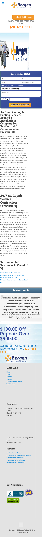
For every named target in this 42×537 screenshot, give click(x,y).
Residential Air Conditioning (15, 458)
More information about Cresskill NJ (12, 275)
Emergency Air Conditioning (15, 462)
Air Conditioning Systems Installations (18, 455)
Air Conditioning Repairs (14, 453)
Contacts (9, 379)
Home (8, 372)
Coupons (9, 377)
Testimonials (10, 384)
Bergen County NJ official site (9, 277)
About (8, 374)
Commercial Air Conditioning (15, 460)
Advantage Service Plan (14, 381)
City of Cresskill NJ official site (10, 273)
